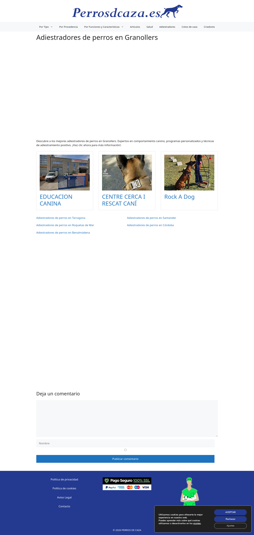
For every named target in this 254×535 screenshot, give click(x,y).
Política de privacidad (64, 479)
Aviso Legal (64, 497)
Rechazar (230, 518)
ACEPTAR (230, 512)
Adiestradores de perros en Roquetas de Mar (65, 225)
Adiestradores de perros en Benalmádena (63, 232)
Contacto (64, 506)
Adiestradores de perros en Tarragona (60, 218)
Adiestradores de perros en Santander (151, 218)
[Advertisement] (127, 92)
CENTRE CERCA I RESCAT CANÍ (123, 200)
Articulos (135, 26)
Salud (150, 26)
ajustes (197, 523)
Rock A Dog (179, 196)
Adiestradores (167, 26)
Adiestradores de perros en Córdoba (150, 225)
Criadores (209, 26)
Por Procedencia (68, 26)
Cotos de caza (189, 26)
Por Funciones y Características (105, 27)
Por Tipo (47, 27)
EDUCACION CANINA (56, 200)
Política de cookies (64, 488)
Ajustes (230, 525)
